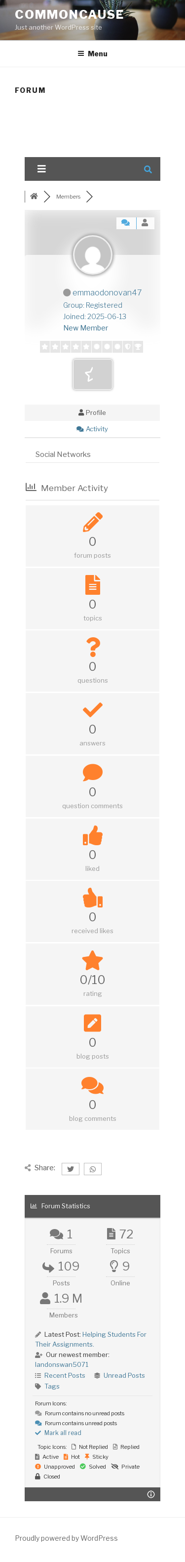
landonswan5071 (61, 1364)
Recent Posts (64, 1375)
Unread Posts (124, 1375)
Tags (52, 1386)
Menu (92, 53)
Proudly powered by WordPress (66, 1538)
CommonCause (69, 14)
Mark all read (58, 1433)
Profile (92, 412)
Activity (92, 429)
